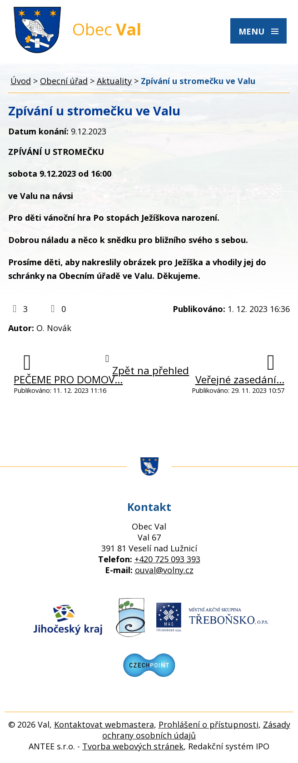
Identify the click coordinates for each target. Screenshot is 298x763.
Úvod (20, 80)
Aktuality (114, 80)
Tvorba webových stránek (133, 746)
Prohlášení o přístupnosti (208, 724)
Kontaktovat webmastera (104, 724)
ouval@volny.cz (164, 570)
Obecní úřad (64, 80)
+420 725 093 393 (167, 559)
